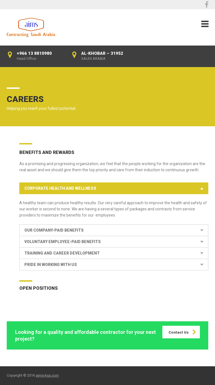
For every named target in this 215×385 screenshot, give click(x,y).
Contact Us (179, 332)
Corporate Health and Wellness (60, 188)
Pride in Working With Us (50, 264)
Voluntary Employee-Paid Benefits (62, 241)
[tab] (113, 188)
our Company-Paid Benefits (54, 230)
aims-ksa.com (47, 375)
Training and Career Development (62, 253)
